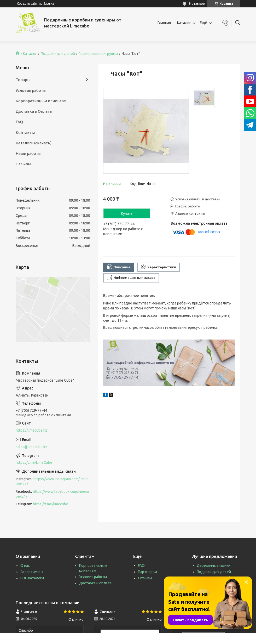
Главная (164, 23)
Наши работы (28, 153)
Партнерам (147, 572)
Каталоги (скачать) (33, 143)
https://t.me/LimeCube (34, 462)
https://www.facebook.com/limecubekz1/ (52, 494)
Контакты (25, 132)
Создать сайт (27, 3)
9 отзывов (197, 3)
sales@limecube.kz (31, 447)
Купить (126, 213)
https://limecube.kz (31, 430)
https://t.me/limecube (50, 504)
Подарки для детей (58, 54)
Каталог (184, 23)
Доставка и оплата (95, 583)
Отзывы (23, 164)
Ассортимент (32, 572)
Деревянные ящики (213, 565)
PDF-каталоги (32, 578)
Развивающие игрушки (98, 54)
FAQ (19, 122)
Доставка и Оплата (34, 111)
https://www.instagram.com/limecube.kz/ (52, 481)
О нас (25, 565)
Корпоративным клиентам (41, 101)
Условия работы (31, 90)
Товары (23, 79)
